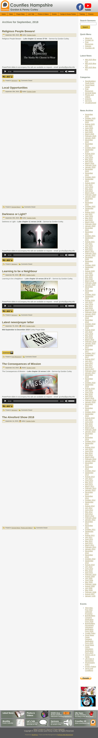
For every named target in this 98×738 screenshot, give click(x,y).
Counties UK (90, 48)
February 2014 (90, 459)
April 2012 (89, 514)
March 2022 (89, 222)
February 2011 (90, 547)
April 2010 (89, 573)
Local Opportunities (15, 87)
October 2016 (90, 383)
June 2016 (89, 392)
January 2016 (90, 402)
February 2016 (90, 400)
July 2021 (88, 244)
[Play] (5, 71)
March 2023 (89, 193)
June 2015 (89, 422)
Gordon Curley (31, 35)
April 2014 (89, 455)
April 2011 (89, 543)
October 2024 (90, 148)
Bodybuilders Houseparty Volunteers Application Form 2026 (90, 627)
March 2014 (89, 457)
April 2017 (89, 367)
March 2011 (89, 545)
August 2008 (90, 586)
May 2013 (88, 482)
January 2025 (90, 138)
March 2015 (89, 428)
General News (16, 207)
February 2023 (90, 195)
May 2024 (88, 159)
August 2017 (90, 359)
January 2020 (90, 285)
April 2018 (89, 338)
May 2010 (88, 571)
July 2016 (88, 390)
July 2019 (88, 302)
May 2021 (88, 248)
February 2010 (90, 574)
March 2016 (89, 398)
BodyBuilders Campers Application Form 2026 (90, 618)
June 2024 (89, 157)
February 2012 (90, 518)
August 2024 (90, 154)
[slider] (35, 71)
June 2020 (89, 275)
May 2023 (88, 189)
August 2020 (90, 271)
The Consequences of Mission (21, 363)
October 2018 (90, 324)
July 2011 (88, 537)
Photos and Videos (26, 528)
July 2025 (88, 126)
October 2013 (90, 471)
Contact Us (89, 40)
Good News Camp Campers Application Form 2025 (89, 639)
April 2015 (89, 426)
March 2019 (89, 310)
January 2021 (90, 255)
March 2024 (89, 163)
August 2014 (90, 447)
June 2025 (89, 128)
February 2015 (90, 430)
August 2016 (90, 388)
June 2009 (89, 580)
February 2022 (90, 224)
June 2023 (89, 187)
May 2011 (88, 541)
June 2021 (89, 246)
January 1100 (90, 596)
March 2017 (89, 369)
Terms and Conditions (89, 669)
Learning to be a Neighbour (19, 271)
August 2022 (90, 212)
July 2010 (88, 567)
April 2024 (89, 161)
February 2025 (90, 136)
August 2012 (90, 506)
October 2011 (90, 529)
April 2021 (89, 249)
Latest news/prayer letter (18, 322)
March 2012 (89, 516)
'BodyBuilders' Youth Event (90, 82)
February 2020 (90, 283)
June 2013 (89, 481)
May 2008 (88, 590)
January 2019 (90, 314)
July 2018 (88, 332)
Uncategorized (90, 103)
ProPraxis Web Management (65, 734)
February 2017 (90, 371)
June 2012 (89, 510)
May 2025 (88, 130)
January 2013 (90, 490)
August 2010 (90, 565)
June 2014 (89, 451)
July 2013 (88, 479)
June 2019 (89, 304)
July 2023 (88, 185)
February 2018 (90, 342)
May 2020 (88, 277)
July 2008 (88, 588)
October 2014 (90, 441)
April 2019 (89, 308)
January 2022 (90, 226)
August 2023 (90, 183)
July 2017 (88, 361)
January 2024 (90, 167)
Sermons (14, 80)
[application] (39, 71)
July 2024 (88, 156)
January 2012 (90, 520)
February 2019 (90, 312)
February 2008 (90, 592)
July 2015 (88, 420)
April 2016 (89, 396)
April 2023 (89, 191)
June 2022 (89, 216)
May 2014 (88, 453)
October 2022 (90, 206)
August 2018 (90, 330)
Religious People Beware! (18, 31)
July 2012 (88, 508)
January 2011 (90, 549)
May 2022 (88, 218)
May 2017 (88, 365)
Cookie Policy (90, 633)
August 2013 (90, 477)
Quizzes (88, 46)
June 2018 (89, 334)
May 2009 (88, 582)
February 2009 (90, 584)
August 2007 (90, 594)
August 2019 (90, 300)
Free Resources (16, 356)
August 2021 (90, 242)
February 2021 (90, 253)
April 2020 (89, 279)
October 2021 (90, 236)
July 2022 (88, 214)
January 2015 (90, 432)
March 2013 (89, 486)
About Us (88, 38)
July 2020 (88, 273)
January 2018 (90, 343)
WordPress (35, 734)
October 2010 (90, 559)
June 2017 (89, 363)
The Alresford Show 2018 (18, 417)
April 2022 (89, 220)
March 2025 (89, 134)
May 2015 (88, 424)
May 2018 (88, 336)
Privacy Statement (59, 729)
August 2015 (90, 418)
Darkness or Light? (14, 214)
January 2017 (90, 373)
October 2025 (90, 118)
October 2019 (90, 295)
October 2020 (90, 265)
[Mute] (66, 71)
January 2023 (90, 197)
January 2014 (90, 461)
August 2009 (90, 576)
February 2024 (90, 165)
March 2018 (89, 340)
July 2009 (88, 578)
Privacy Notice (90, 667)
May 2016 (88, 394)
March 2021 (89, 251)
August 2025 (90, 124)
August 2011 (90, 535)
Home (35, 729)
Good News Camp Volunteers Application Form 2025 (89, 649)
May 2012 (88, 512)
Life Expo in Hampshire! (89, 660)
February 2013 (90, 488)
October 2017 (90, 353)
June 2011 (89, 539)
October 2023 (90, 177)
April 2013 (89, 484)
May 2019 (88, 306)
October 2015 (90, 412)
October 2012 (90, 500)
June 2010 (89, 569)
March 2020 (89, 281)
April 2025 (89, 132)
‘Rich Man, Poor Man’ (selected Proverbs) (89, 611)
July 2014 (88, 449)
